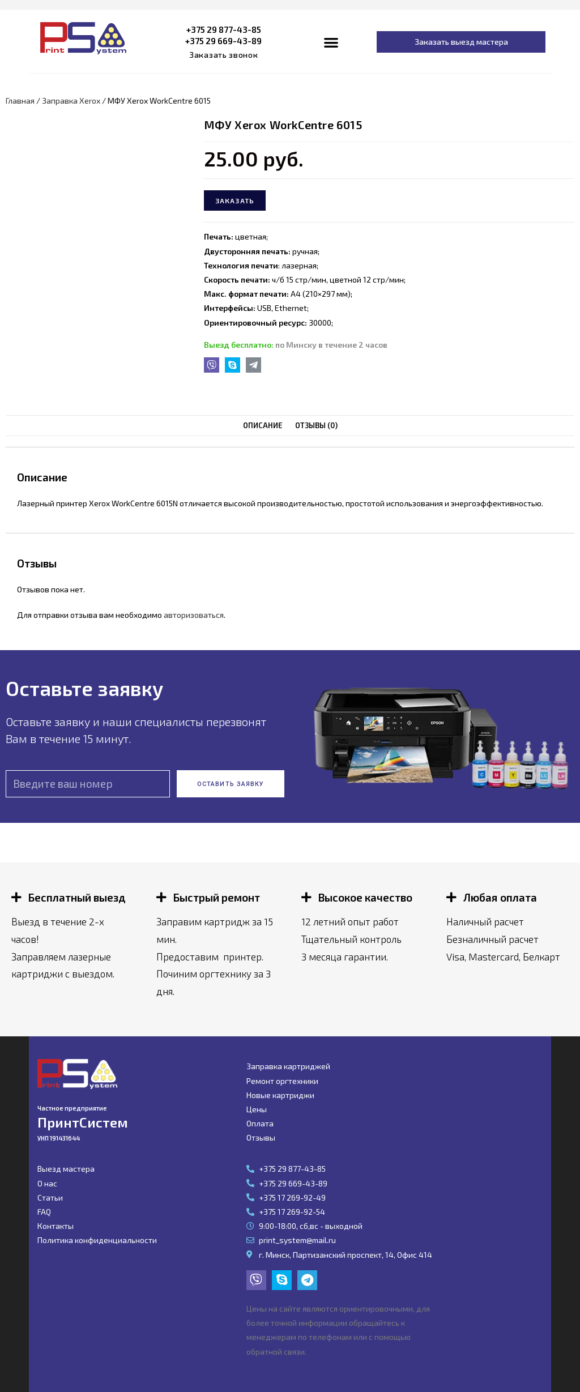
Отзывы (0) (316, 425)
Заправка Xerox (71, 100)
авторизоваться (194, 615)
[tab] (263, 425)
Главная (20, 100)
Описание (263, 425)
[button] (223, 55)
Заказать (235, 200)
